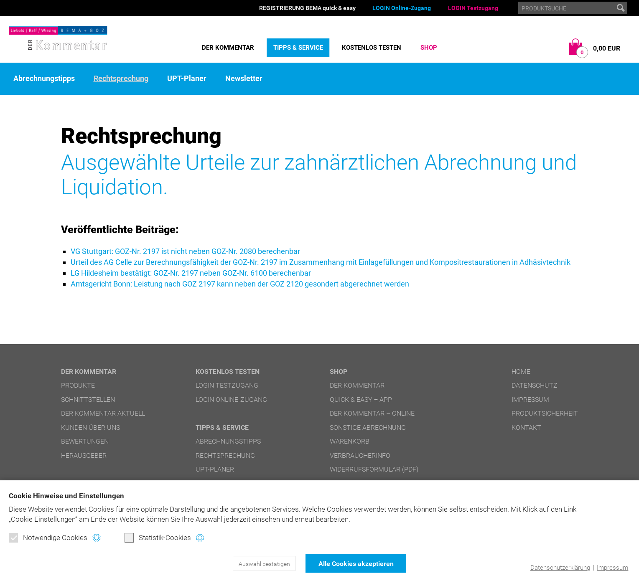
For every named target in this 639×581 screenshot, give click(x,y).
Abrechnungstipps (44, 78)
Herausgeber (84, 455)
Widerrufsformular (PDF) (374, 469)
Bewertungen (85, 441)
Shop (428, 47)
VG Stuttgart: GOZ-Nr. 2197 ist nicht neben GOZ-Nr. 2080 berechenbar (185, 251)
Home (521, 371)
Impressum (612, 567)
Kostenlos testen (371, 47)
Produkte (78, 385)
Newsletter (243, 78)
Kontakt (526, 427)
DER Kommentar (228, 47)
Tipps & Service (298, 47)
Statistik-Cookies (158, 537)
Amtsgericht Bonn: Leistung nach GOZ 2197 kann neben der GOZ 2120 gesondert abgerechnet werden (240, 283)
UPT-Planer (186, 78)
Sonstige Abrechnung (368, 427)
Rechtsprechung (121, 78)
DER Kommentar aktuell (103, 413)
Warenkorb (349, 441)
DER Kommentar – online (372, 413)
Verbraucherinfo (360, 455)
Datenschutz (535, 385)
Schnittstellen (88, 399)
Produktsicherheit (545, 413)
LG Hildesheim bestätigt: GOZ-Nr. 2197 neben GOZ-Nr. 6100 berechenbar (191, 273)
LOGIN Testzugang (473, 8)
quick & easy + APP (361, 399)
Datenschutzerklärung (560, 567)
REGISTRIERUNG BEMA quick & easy (307, 8)
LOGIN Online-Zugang (401, 8)
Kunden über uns (90, 427)
